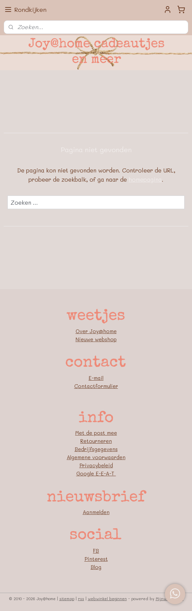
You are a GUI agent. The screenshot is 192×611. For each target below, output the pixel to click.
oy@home (105, 331)
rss (81, 598)
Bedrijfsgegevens (96, 449)
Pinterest (96, 558)
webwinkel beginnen (107, 598)
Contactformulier (96, 386)
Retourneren (96, 440)
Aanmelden (96, 512)
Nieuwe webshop (96, 339)
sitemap (66, 598)
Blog (96, 567)
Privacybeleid (96, 465)
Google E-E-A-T (96, 473)
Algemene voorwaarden (96, 457)
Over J (84, 331)
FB (96, 550)
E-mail (96, 377)
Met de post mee (96, 432)
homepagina (145, 179)
